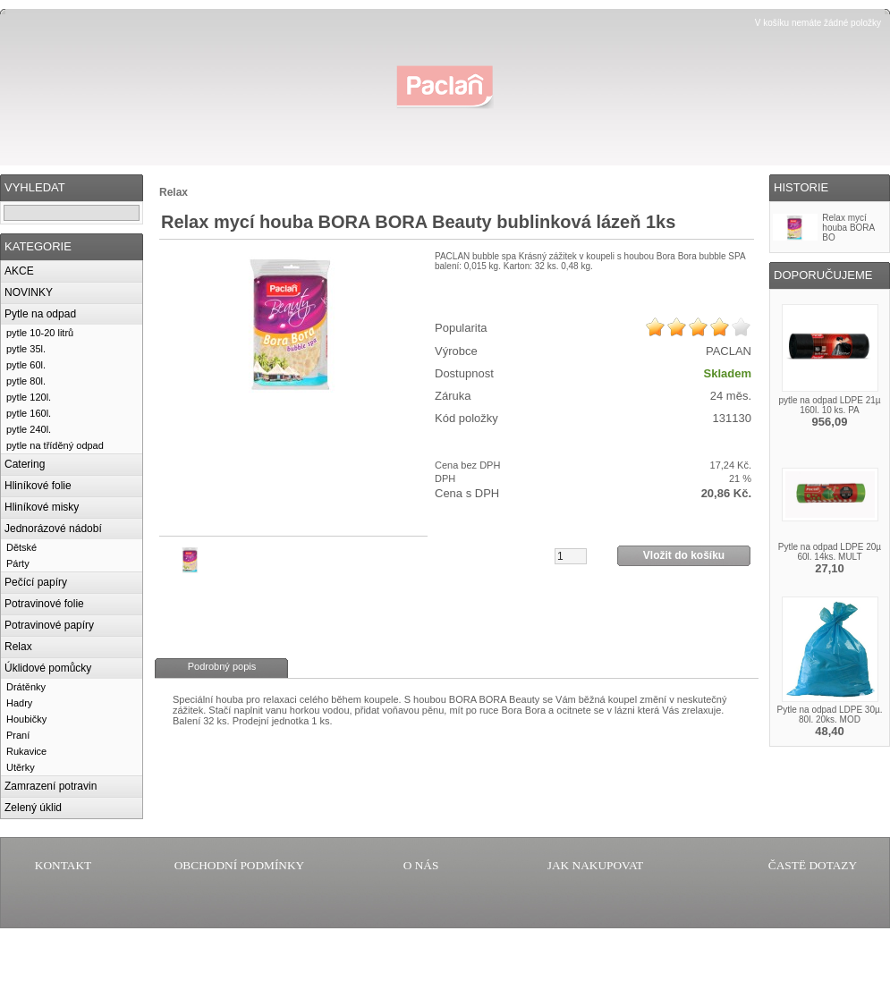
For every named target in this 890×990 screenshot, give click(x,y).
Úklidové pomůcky (47, 668)
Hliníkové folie (38, 485)
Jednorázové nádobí (53, 528)
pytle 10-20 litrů (39, 332)
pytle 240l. (28, 429)
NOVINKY (28, 292)
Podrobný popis (222, 666)
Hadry (19, 703)
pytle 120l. (28, 397)
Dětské (21, 547)
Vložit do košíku (684, 555)
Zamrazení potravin (50, 786)
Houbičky (26, 719)
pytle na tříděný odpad (55, 445)
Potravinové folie (44, 603)
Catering (24, 464)
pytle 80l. (26, 381)
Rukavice (26, 751)
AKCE (19, 271)
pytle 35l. (26, 348)
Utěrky (20, 767)
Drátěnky (26, 686)
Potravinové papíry (49, 625)
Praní (18, 735)
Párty (18, 563)
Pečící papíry (35, 582)
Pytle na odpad (40, 314)
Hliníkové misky (41, 507)
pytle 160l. (28, 413)
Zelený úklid (33, 807)
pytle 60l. (26, 365)
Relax (18, 646)
